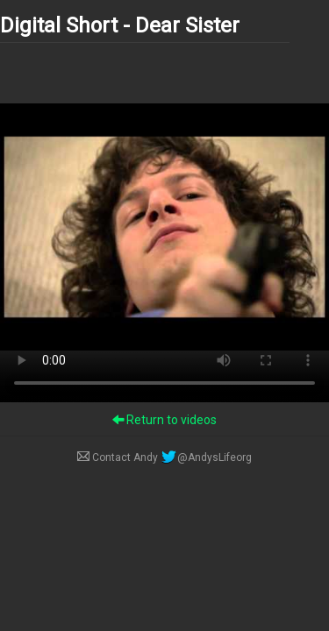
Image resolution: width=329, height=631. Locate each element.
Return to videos (164, 420)
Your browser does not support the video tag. (164, 227)
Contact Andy (119, 457)
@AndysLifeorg (206, 457)
